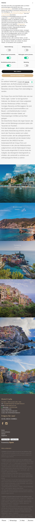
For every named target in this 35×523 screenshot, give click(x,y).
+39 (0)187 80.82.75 (9, 404)
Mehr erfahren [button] (17, 71)
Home (3, 430)
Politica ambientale (6, 448)
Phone (4, 520)
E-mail (22, 520)
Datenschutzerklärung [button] (6, 8)
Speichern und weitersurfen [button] (17, 75)
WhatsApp (13, 520)
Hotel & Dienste (5, 432)
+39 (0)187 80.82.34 (19, 404)
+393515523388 (13, 407)
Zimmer (3, 434)
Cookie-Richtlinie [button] (5, 15)
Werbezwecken (21, 24)
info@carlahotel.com (10, 406)
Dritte (9, 18)
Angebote (4, 436)
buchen (30, 520)
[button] (32, 2)
